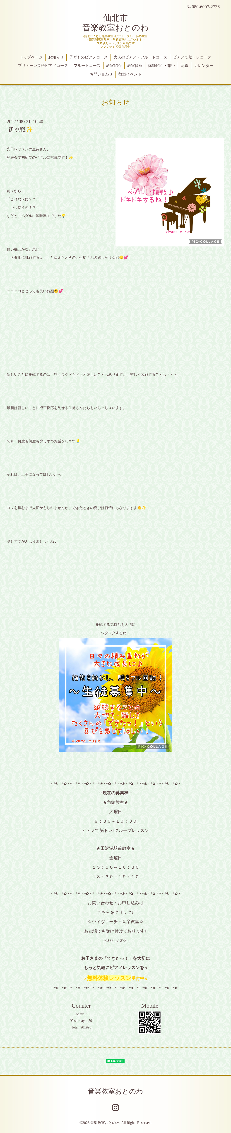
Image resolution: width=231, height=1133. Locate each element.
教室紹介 (114, 65)
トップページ (31, 57)
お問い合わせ (101, 74)
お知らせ (56, 57)
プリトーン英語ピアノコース (43, 65)
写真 (184, 65)
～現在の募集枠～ (115, 792)
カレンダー (203, 65)
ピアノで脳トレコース (192, 57)
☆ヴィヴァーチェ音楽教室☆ (116, 921)
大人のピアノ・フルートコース (140, 57)
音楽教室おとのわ (115, 1091)
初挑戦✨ (20, 129)
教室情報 (135, 65)
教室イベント (130, 74)
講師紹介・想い (161, 65)
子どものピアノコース (88, 57)
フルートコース (87, 65)
